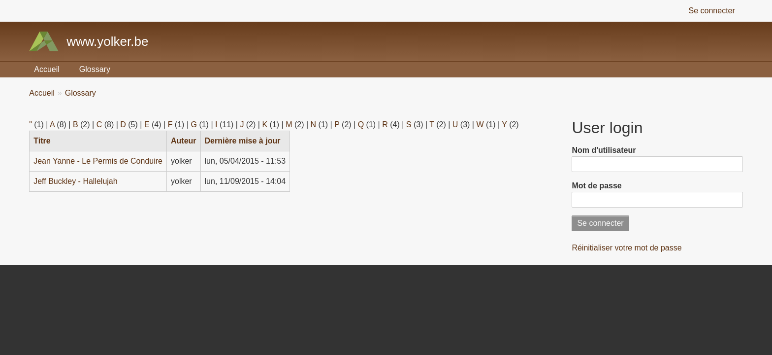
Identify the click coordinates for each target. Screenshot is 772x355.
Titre (45, 141)
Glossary (94, 69)
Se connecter (712, 10)
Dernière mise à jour (243, 141)
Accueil (47, 69)
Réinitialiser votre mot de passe (626, 248)
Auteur (183, 141)
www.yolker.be (107, 41)
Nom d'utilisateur (604, 150)
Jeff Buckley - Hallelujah (75, 181)
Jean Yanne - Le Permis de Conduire (97, 161)
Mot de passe (596, 185)
